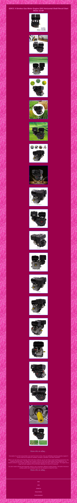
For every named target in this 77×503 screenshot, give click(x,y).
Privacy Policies (38, 491)
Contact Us (38, 488)
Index (38, 481)
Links (38, 485)
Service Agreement (38, 495)
